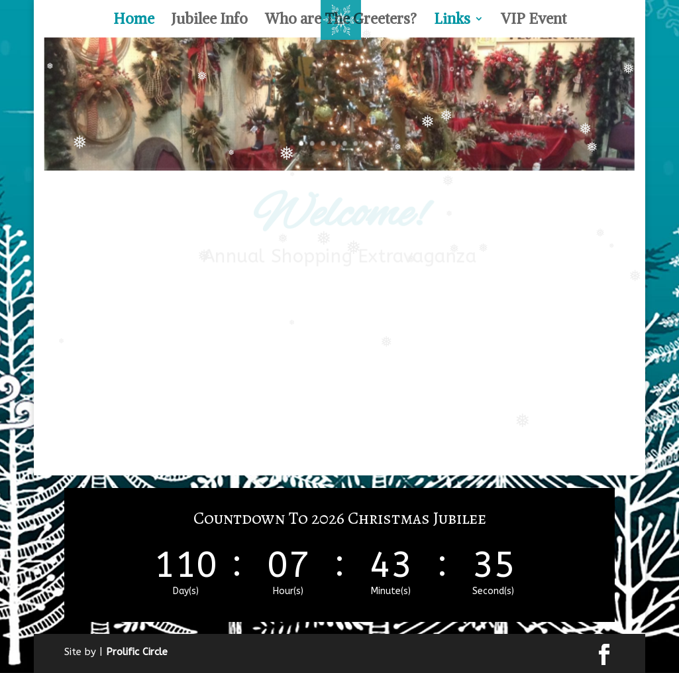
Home (133, 21)
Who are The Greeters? (341, 21)
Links (452, 21)
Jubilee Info (210, 21)
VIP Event (533, 21)
